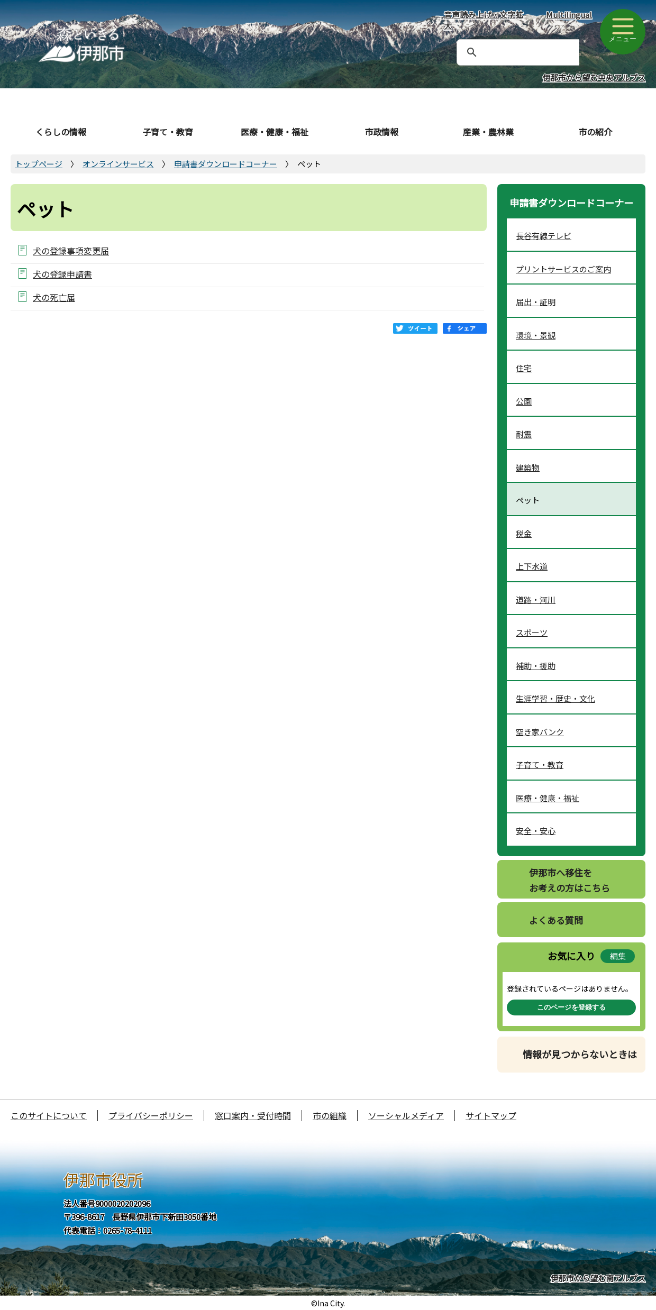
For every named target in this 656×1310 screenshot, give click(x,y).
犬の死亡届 (54, 297)
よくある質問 (556, 920)
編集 (618, 955)
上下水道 (532, 566)
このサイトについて (49, 1115)
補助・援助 (535, 665)
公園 (524, 401)
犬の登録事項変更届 (71, 250)
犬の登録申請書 (62, 274)
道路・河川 (535, 599)
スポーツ (532, 632)
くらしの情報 (60, 131)
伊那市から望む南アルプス (597, 1278)
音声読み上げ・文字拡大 (483, 20)
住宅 (524, 367)
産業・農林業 (488, 131)
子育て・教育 (167, 131)
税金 (524, 533)
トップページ (38, 163)
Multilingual (569, 14)
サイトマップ (491, 1115)
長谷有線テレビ (543, 235)
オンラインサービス (118, 163)
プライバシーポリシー (150, 1115)
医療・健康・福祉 (274, 131)
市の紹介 (595, 131)
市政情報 (381, 131)
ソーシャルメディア (406, 1115)
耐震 (524, 433)
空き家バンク (540, 731)
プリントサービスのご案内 (563, 268)
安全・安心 (535, 830)
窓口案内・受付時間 (253, 1115)
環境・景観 (535, 335)
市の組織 (330, 1115)
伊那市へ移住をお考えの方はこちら (569, 880)
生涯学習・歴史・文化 (555, 698)
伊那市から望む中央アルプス (593, 77)
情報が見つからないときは (580, 1054)
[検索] (505, 52)
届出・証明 (535, 301)
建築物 (528, 467)
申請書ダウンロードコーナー (225, 163)
